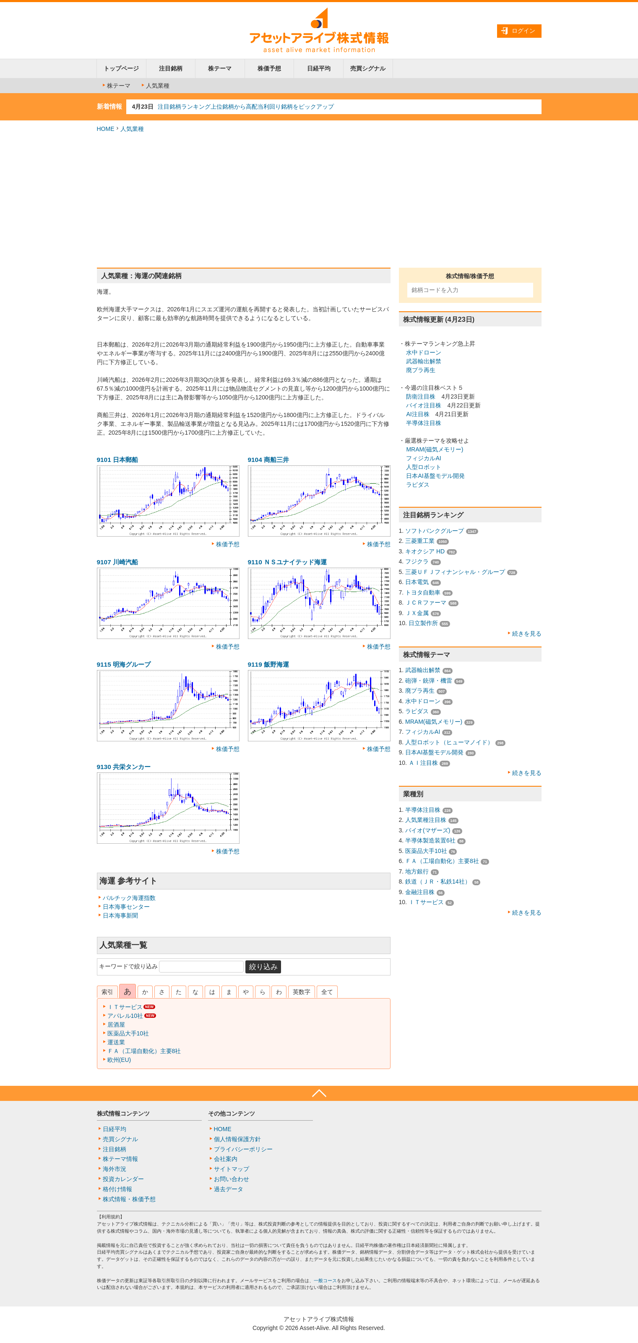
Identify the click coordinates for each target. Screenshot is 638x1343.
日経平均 (319, 68)
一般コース (325, 1280)
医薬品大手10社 (128, 1033)
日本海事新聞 (120, 915)
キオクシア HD (425, 551)
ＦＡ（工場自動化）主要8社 (144, 1051)
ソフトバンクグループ (434, 530)
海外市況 (114, 1169)
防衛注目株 (420, 396)
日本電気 (417, 582)
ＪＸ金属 (417, 613)
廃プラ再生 (420, 370)
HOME (106, 128)
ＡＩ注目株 (423, 762)
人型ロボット (423, 467)
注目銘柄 (170, 68)
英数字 (301, 991)
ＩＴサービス (125, 1007)
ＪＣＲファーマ (425, 602)
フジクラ (417, 561)
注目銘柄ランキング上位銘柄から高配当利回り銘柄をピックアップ (246, 106)
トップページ (121, 68)
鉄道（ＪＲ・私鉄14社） (438, 881)
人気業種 (154, 85)
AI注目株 (417, 414)
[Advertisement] (319, 200)
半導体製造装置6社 (430, 840)
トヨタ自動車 (422, 592)
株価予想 (269, 68)
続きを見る (527, 633)
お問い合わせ (231, 1179)
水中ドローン (423, 352)
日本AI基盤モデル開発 (435, 475)
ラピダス (418, 484)
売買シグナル (367, 68)
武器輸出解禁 (423, 361)
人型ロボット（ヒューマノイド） (449, 742)
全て (327, 991)
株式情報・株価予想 (129, 1199)
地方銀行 (417, 871)
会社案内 (225, 1158)
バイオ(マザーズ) (427, 830)
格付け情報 (117, 1189)
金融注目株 (420, 892)
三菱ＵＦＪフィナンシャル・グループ (455, 571)
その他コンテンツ (231, 1113)
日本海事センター (126, 906)
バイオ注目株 (423, 405)
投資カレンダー (123, 1179)
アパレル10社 (125, 1015)
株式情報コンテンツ (123, 1113)
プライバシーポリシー (243, 1149)
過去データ (228, 1189)
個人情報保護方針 (237, 1139)
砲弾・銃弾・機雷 (428, 680)
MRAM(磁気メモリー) (434, 449)
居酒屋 (116, 1024)
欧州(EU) (119, 1059)
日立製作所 (423, 623)
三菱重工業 (420, 540)
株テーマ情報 (120, 1158)
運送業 (116, 1042)
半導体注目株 (423, 423)
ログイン (523, 30)
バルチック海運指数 (129, 897)
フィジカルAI (423, 458)
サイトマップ (231, 1169)
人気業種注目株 (425, 819)
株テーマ (220, 68)
